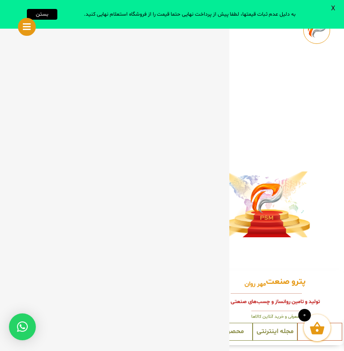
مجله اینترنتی (275, 331)
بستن (42, 14)
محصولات (230, 331)
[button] (22, 326)
